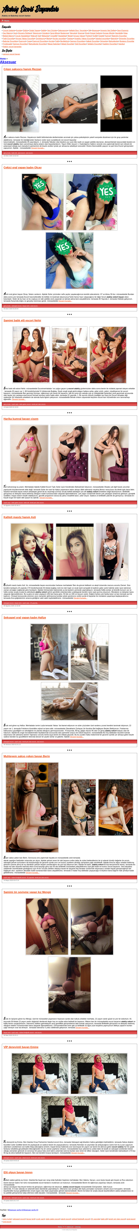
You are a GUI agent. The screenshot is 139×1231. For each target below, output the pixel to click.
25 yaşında (33, 603)
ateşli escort (26, 1158)
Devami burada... (38, 148)
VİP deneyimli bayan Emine (21, 1047)
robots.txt (70, 1227)
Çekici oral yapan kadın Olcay (23, 167)
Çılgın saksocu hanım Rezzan (22, 69)
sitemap (78, 1227)
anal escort (21, 153)
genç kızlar (7, 153)
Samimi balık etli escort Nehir (22, 320)
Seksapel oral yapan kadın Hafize (25, 617)
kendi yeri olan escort (38, 404)
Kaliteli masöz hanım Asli (20, 517)
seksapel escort (17, 306)
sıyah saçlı (15, 404)
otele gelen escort (25, 404)
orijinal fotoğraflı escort (18, 877)
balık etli (14, 153)
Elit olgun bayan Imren (18, 1172)
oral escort (29, 153)
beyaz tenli (26, 306)
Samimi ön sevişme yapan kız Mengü (27, 892)
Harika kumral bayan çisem (21, 418)
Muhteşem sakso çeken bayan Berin (27, 756)
